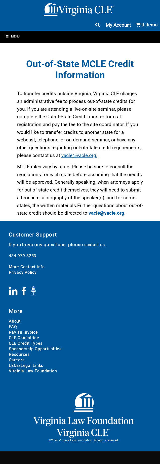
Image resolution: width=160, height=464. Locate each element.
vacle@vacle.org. (79, 155)
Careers (16, 360)
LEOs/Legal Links (26, 365)
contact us (94, 244)
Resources (19, 354)
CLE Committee (24, 337)
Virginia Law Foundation (33, 371)
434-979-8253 (22, 255)
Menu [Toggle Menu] (12, 36)
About (15, 321)
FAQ (13, 326)
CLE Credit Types (26, 343)
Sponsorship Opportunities (35, 348)
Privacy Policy (23, 272)
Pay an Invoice (23, 332)
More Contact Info (27, 266)
